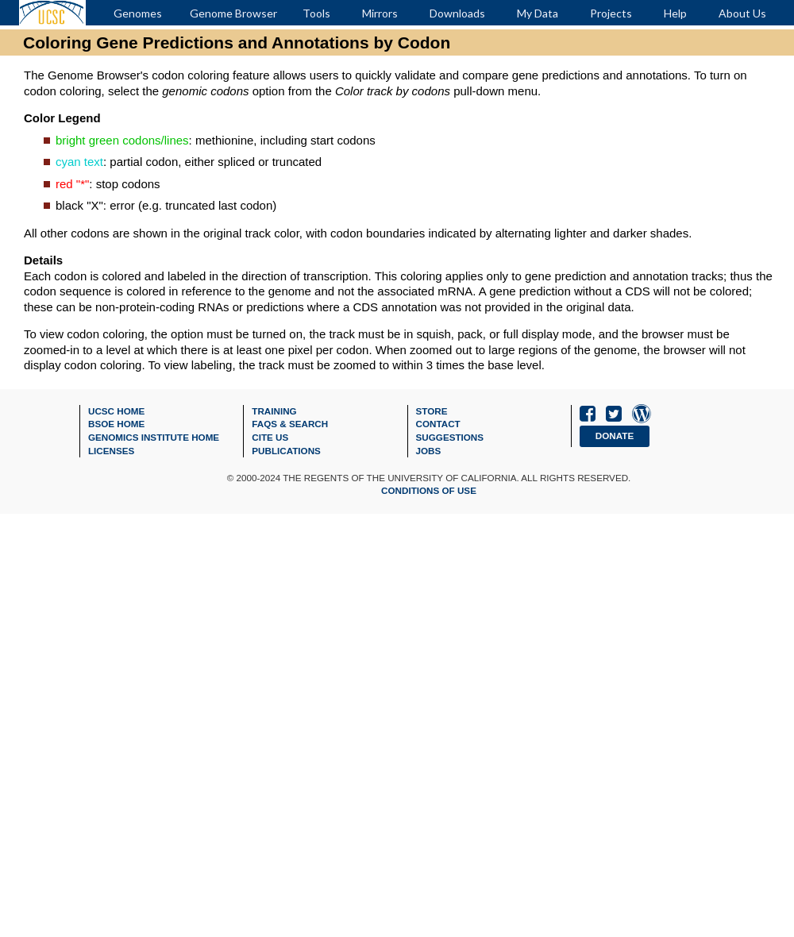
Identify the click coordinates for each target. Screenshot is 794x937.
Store (432, 411)
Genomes (138, 13)
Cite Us (270, 437)
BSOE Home (116, 423)
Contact (438, 423)
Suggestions (450, 437)
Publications (286, 450)
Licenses (111, 450)
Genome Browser (233, 13)
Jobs (428, 450)
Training (274, 411)
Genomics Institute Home (153, 437)
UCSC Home (116, 411)
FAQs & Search (290, 423)
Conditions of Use (428, 490)
